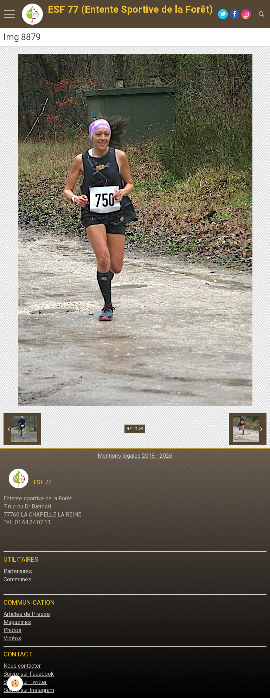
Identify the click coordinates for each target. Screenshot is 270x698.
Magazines (17, 622)
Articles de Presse (27, 614)
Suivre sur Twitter (25, 682)
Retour (135, 428)
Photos (12, 630)
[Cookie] (15, 683)
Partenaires (18, 571)
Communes (17, 579)
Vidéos (12, 638)
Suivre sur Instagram (29, 690)
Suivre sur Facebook (29, 674)
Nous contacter (22, 665)
